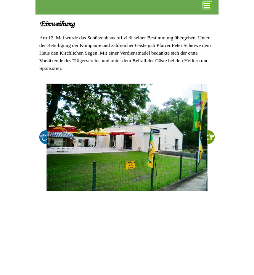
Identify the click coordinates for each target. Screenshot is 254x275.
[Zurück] (43, 137)
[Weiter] (211, 137)
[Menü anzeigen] (207, 5)
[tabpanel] (127, 53)
